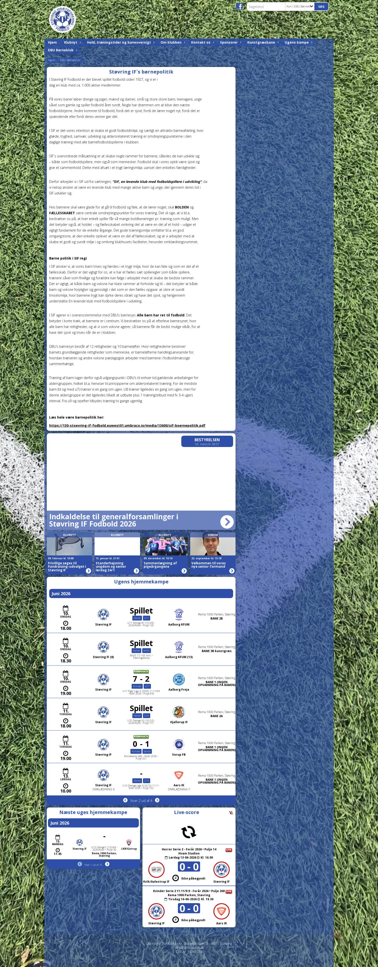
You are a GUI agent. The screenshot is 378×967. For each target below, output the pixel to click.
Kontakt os (202, 42)
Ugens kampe (298, 42)
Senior (213, 535)
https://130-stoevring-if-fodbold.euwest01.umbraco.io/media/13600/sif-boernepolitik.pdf (127, 425)
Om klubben (172, 42)
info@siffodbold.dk (189, 947)
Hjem (52, 42)
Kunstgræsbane (262, 42)
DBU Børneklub (62, 50)
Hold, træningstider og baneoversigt (120, 42)
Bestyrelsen (207, 439)
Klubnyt (72, 42)
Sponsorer (230, 42)
